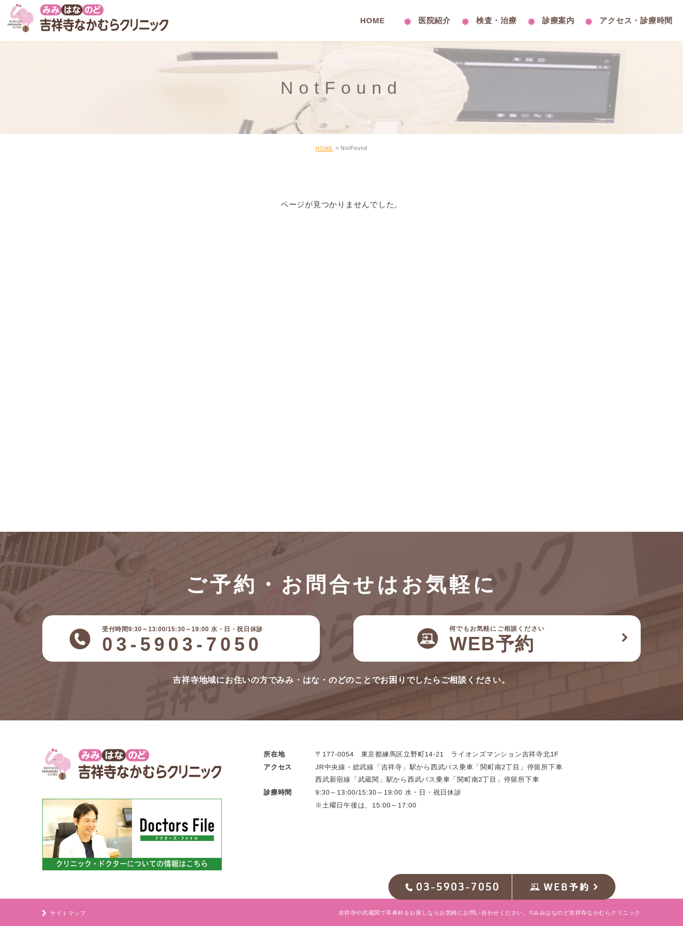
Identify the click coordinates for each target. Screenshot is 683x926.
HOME (324, 148)
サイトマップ (68, 913)
